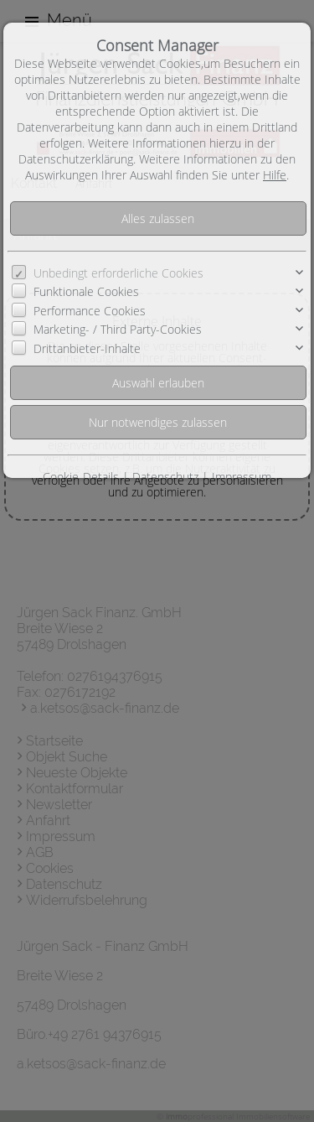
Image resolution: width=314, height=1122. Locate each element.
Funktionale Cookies (86, 291)
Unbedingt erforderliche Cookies (118, 273)
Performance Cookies (89, 311)
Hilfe (274, 175)
